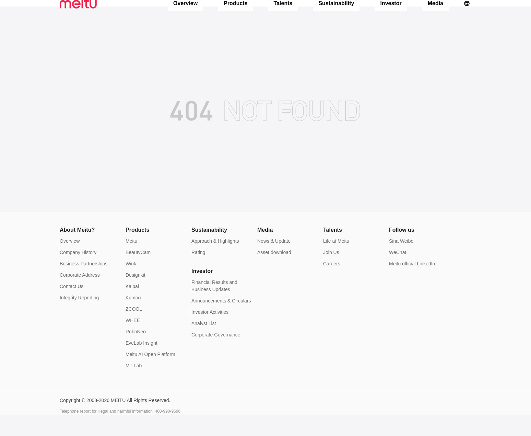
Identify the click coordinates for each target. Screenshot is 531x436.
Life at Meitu (336, 262)
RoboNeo (136, 352)
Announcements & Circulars (221, 321)
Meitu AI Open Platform (150, 375)
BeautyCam (138, 273)
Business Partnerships (83, 284)
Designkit (135, 296)
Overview (185, 13)
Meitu (131, 262)
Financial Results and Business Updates (214, 306)
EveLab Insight (141, 364)
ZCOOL (134, 330)
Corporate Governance (215, 355)
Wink (131, 284)
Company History (78, 273)
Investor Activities (209, 333)
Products (235, 13)
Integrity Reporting (79, 318)
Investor (390, 13)
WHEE (133, 341)
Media (435, 13)
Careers (331, 284)
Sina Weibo (401, 262)
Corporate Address (80, 296)
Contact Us (71, 307)
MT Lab (134, 386)
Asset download (274, 273)
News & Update (274, 262)
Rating (198, 273)
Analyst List (203, 344)
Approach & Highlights (215, 262)
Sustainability (336, 13)
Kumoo (133, 318)
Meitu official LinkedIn (412, 284)
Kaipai (132, 307)
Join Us (331, 273)
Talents (283, 13)
